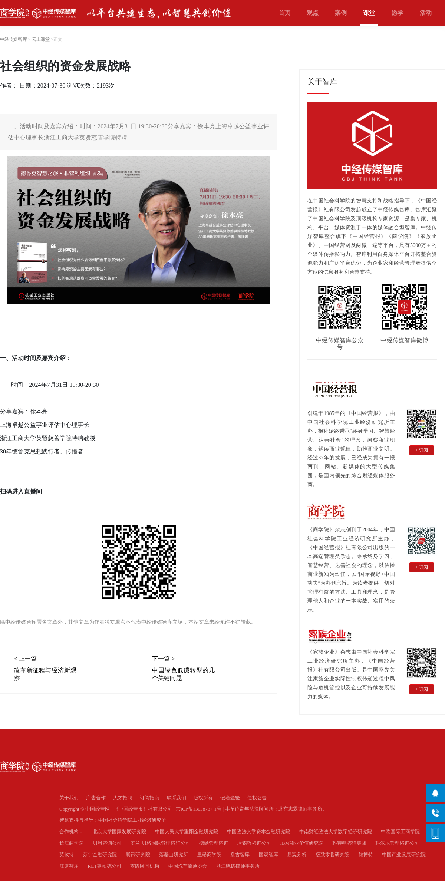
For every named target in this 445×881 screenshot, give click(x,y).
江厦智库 (69, 866)
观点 (313, 13)
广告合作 (95, 798)
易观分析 (296, 854)
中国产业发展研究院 (404, 854)
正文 (57, 39)
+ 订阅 (421, 450)
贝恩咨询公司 (107, 843)
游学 (397, 13)
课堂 (369, 13)
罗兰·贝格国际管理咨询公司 (160, 843)
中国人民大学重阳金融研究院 (186, 831)
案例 (341, 13)
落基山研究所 (173, 854)
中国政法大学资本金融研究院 (258, 831)
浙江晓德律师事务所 (238, 866)
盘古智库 (240, 854)
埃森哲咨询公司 (254, 843)
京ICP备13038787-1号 (199, 809)
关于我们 (69, 798)
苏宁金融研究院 (100, 854)
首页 (284, 13)
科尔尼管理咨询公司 (397, 843)
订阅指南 (149, 798)
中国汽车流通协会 (187, 866)
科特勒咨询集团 (349, 843)
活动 (426, 13)
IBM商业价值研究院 (302, 843)
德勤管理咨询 (213, 843)
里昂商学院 (209, 854)
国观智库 (268, 854)
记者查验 (230, 798)
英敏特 (66, 854)
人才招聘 (122, 798)
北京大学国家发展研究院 (119, 831)
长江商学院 (71, 843)
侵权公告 (257, 798)
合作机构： (71, 831)
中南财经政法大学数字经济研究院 (335, 831)
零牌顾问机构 (144, 866)
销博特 (366, 854)
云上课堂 (41, 39)
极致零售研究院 (333, 854)
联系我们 (176, 798)
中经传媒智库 (13, 39)
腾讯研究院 (138, 854)
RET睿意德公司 (104, 866)
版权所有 (203, 798)
